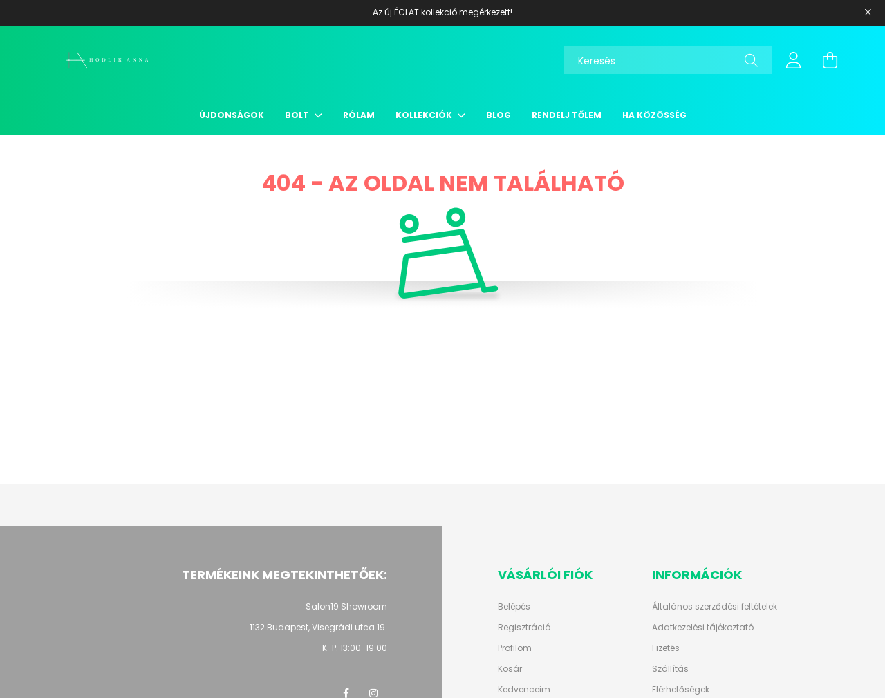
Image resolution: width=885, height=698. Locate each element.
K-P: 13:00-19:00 (354, 648)
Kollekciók (424, 115)
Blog (498, 115)
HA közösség (654, 115)
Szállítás (670, 669)
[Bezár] (867, 12)
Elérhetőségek (680, 690)
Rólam (359, 115)
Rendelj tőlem (567, 115)
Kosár (510, 669)
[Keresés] (668, 60)
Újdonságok (231, 115)
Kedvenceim (524, 690)
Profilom (515, 648)
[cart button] (830, 60)
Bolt (298, 115)
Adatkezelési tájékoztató (703, 627)
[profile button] (794, 60)
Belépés (514, 607)
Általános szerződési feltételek (714, 607)
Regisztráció (524, 627)
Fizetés (666, 648)
